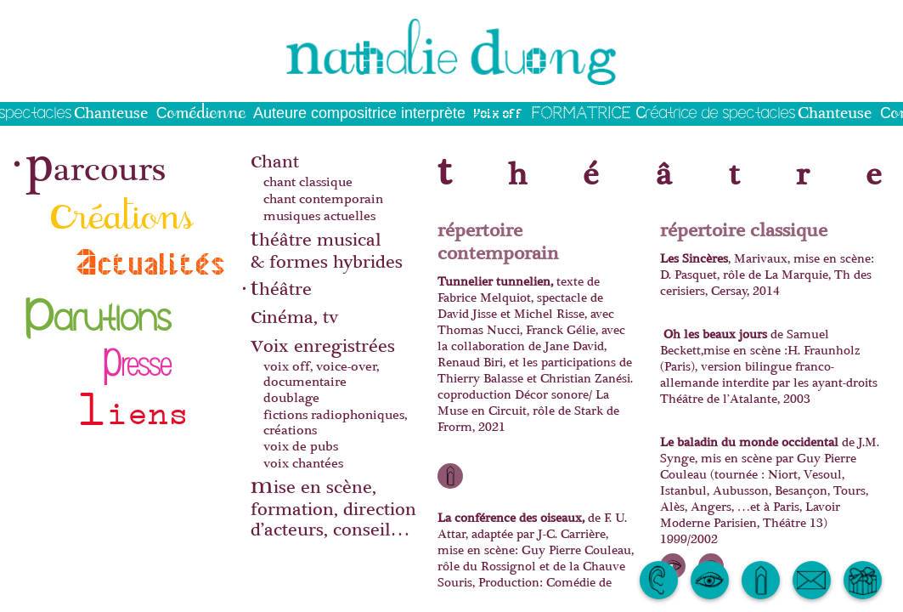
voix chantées (303, 462)
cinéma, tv (294, 315)
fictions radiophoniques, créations (335, 422)
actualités (151, 260)
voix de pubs (300, 446)
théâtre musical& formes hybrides (327, 248)
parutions (98, 306)
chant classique (308, 182)
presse (136, 355)
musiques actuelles (319, 215)
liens (132, 403)
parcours (95, 161)
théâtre (281, 287)
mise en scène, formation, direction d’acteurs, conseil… (333, 506)
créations (122, 209)
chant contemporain (323, 199)
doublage (291, 397)
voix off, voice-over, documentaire (321, 373)
